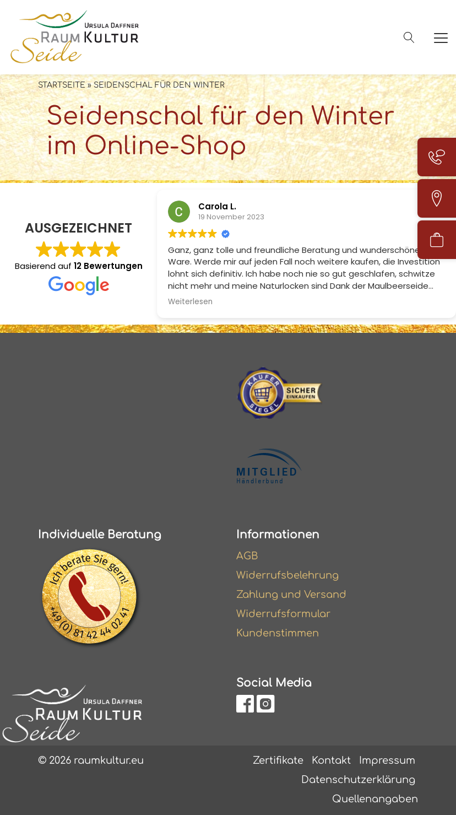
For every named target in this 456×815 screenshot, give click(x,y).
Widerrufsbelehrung (287, 575)
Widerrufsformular (283, 613)
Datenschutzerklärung (358, 779)
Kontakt (331, 760)
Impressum (387, 760)
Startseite (61, 85)
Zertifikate (278, 760)
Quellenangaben (375, 799)
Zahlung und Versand (291, 594)
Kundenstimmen (277, 633)
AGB (247, 556)
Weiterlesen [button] (190, 302)
